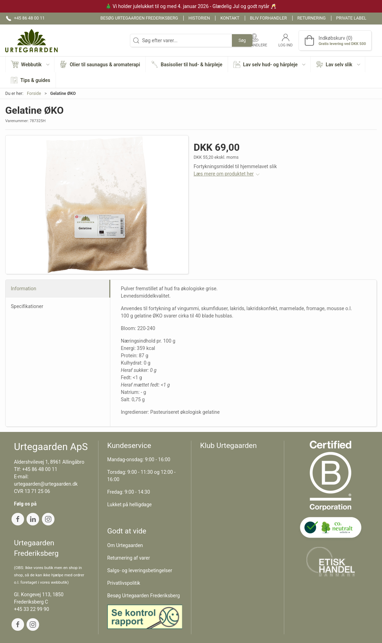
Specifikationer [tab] (27, 306)
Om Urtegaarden (125, 545)
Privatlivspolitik (123, 583)
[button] (30, 64)
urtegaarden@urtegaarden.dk (46, 484)
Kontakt (229, 18)
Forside (34, 93)
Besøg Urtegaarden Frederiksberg (139, 18)
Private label (351, 18)
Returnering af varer (128, 558)
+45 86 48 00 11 (40, 469)
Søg (242, 40)
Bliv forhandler (268, 18)
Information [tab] (23, 288)
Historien (199, 18)
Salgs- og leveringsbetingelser (139, 570)
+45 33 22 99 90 (31, 609)
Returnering (311, 18)
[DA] (31, 40)
